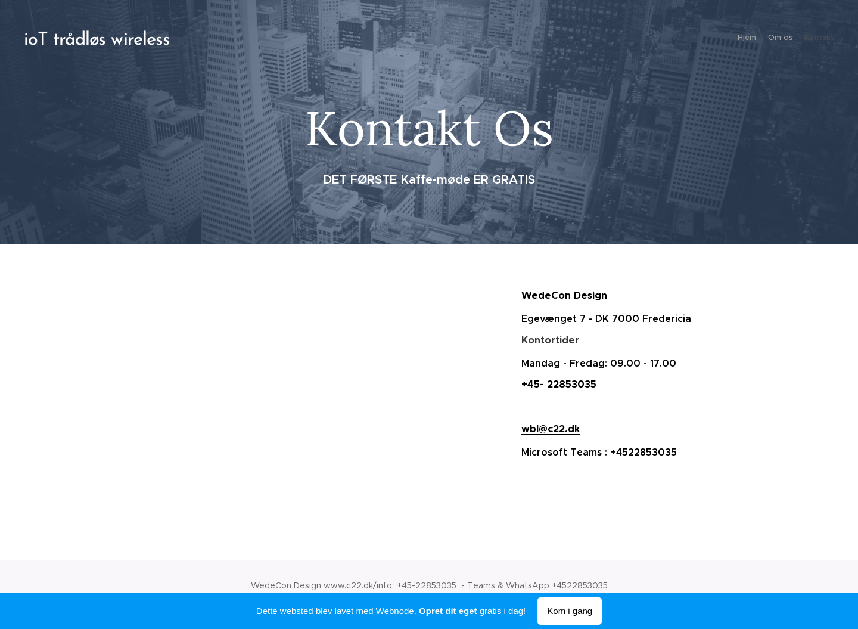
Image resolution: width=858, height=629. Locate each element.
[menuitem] (811, 39)
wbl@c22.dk (550, 429)
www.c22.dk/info (358, 585)
